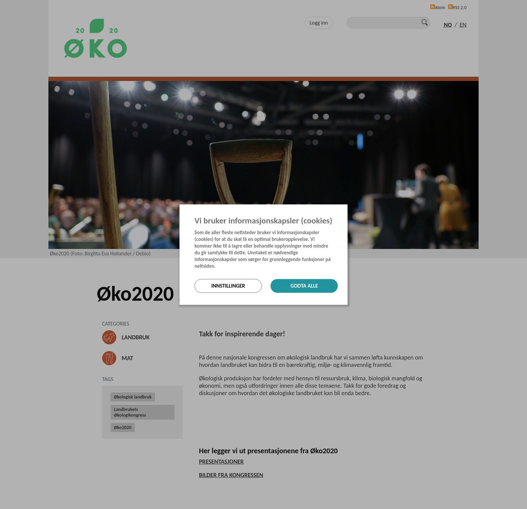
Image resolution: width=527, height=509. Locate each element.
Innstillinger (228, 286)
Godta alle (304, 286)
